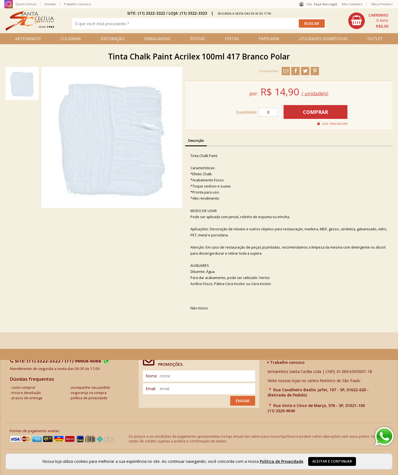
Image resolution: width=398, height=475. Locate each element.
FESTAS (232, 38)
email (150, 388)
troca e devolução (26, 392)
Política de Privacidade (281, 461)
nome (151, 376)
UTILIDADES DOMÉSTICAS (323, 38)
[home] (30, 29)
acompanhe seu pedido (90, 387)
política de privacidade (89, 398)
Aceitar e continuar (332, 461)
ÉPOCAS (197, 38)
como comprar (23, 387)
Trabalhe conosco (286, 362)
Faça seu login (325, 4)
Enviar (243, 400)
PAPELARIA (269, 38)
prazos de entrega (27, 398)
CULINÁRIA (71, 38)
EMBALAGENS (157, 38)
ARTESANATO (28, 38)
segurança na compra (88, 392)
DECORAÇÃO (112, 38)
